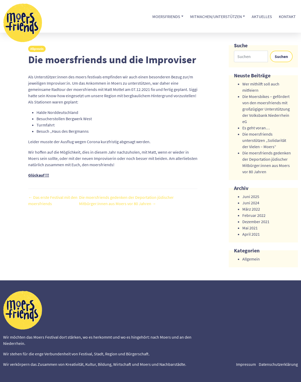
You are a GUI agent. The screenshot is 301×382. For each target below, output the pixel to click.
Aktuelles (262, 16)
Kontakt (287, 16)
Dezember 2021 (255, 221)
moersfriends (166, 16)
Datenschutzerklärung (278, 364)
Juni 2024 (250, 202)
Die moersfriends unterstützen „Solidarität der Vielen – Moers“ (264, 140)
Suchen (281, 56)
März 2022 (251, 209)
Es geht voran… (256, 127)
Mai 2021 (250, 227)
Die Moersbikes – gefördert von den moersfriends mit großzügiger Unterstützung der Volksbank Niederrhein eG (266, 109)
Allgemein (37, 49)
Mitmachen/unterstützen (216, 16)
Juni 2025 (250, 196)
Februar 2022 (254, 215)
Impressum (246, 364)
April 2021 (251, 234)
